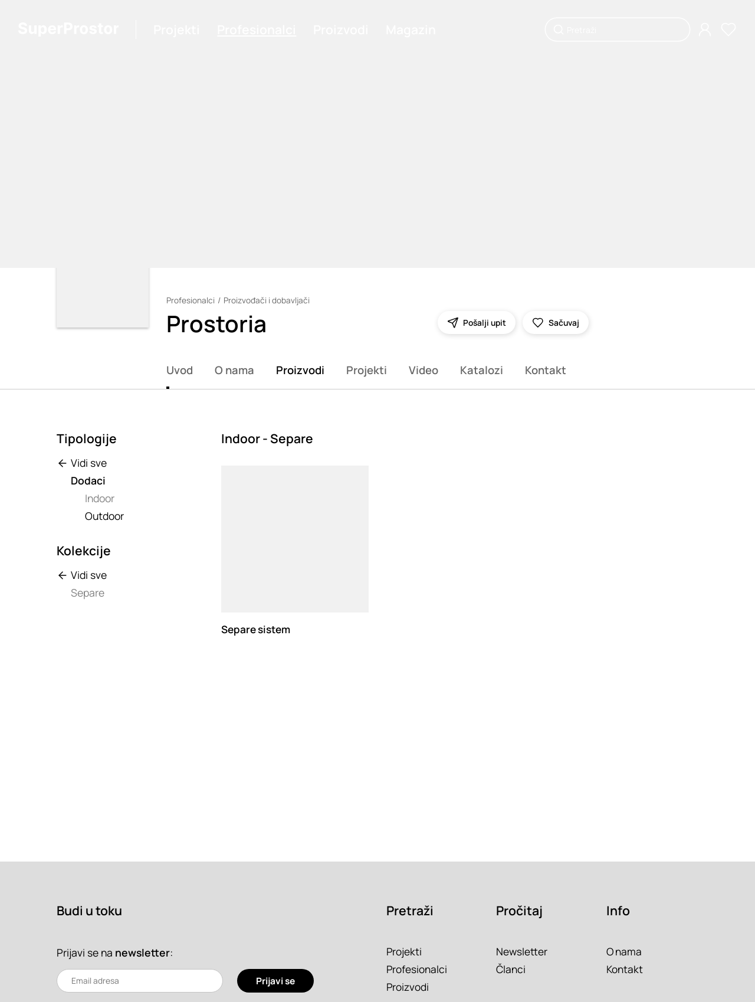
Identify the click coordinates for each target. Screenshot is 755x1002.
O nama (234, 370)
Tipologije (87, 438)
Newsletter (522, 951)
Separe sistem (257, 629)
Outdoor (104, 516)
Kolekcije (84, 550)
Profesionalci (257, 29)
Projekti (178, 29)
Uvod (179, 370)
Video (423, 370)
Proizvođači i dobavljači (267, 300)
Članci (511, 969)
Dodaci (88, 480)
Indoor (99, 498)
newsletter (142, 952)
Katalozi (481, 370)
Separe (87, 592)
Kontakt (545, 370)
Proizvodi (342, 29)
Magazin (412, 29)
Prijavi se (275, 980)
